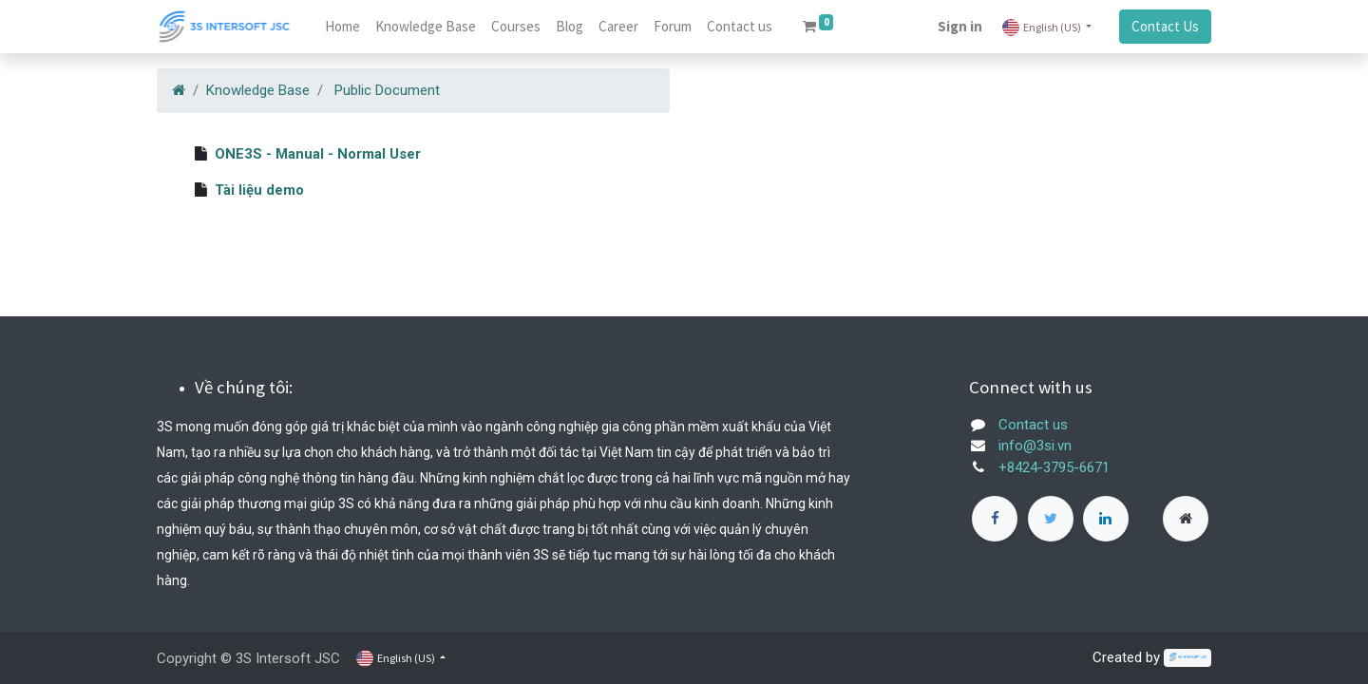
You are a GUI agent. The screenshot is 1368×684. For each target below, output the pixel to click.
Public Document (387, 90)
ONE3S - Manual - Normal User (318, 153)
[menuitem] (342, 27)
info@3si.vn (1035, 445)
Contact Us (1165, 26)
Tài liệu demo (259, 190)
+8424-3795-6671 (1054, 467)
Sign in (960, 26)
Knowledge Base (258, 90)
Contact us (1033, 424)
